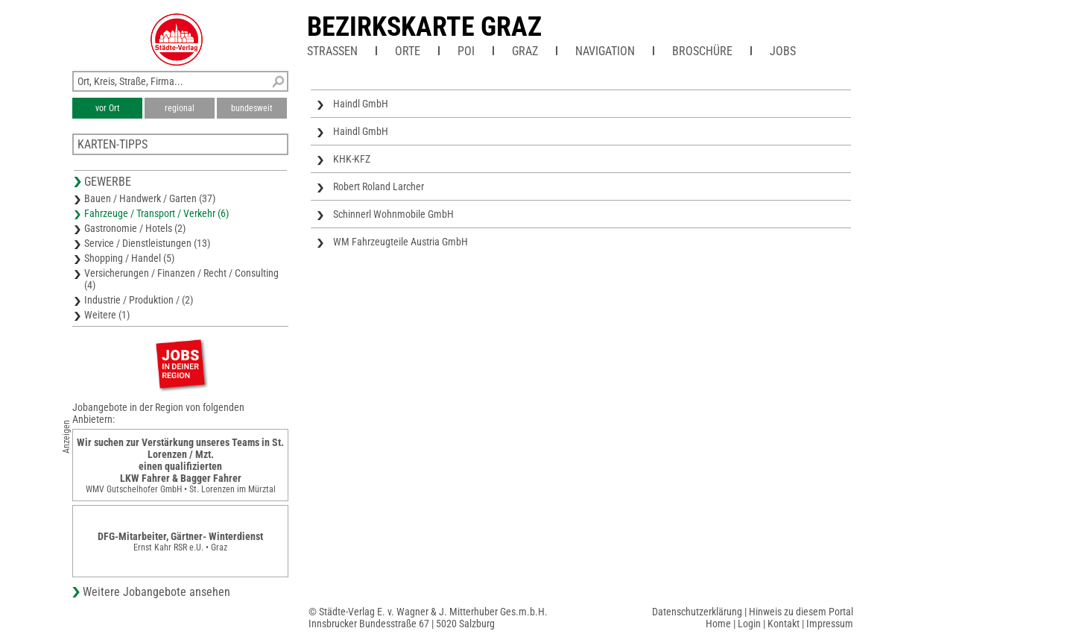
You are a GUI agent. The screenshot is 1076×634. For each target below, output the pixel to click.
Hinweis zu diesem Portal (801, 612)
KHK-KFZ (351, 159)
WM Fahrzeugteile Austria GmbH (400, 242)
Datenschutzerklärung (697, 612)
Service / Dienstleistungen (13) (147, 243)
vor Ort (107, 108)
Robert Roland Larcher (378, 186)
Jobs (783, 51)
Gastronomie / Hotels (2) (135, 228)
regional (179, 108)
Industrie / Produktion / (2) (138, 300)
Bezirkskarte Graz (424, 27)
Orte (407, 51)
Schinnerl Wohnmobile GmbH (393, 214)
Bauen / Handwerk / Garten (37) (149, 198)
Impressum (829, 624)
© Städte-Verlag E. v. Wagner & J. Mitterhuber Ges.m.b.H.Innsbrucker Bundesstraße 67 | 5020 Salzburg (428, 618)
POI (466, 51)
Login (749, 624)
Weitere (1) (107, 315)
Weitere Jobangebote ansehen (156, 592)
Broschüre (702, 51)
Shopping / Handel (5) (129, 258)
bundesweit (252, 108)
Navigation (605, 51)
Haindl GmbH (360, 104)
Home (718, 624)
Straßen (332, 51)
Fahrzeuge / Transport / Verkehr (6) (156, 213)
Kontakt (784, 624)
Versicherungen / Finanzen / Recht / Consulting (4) (181, 279)
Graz (525, 51)
